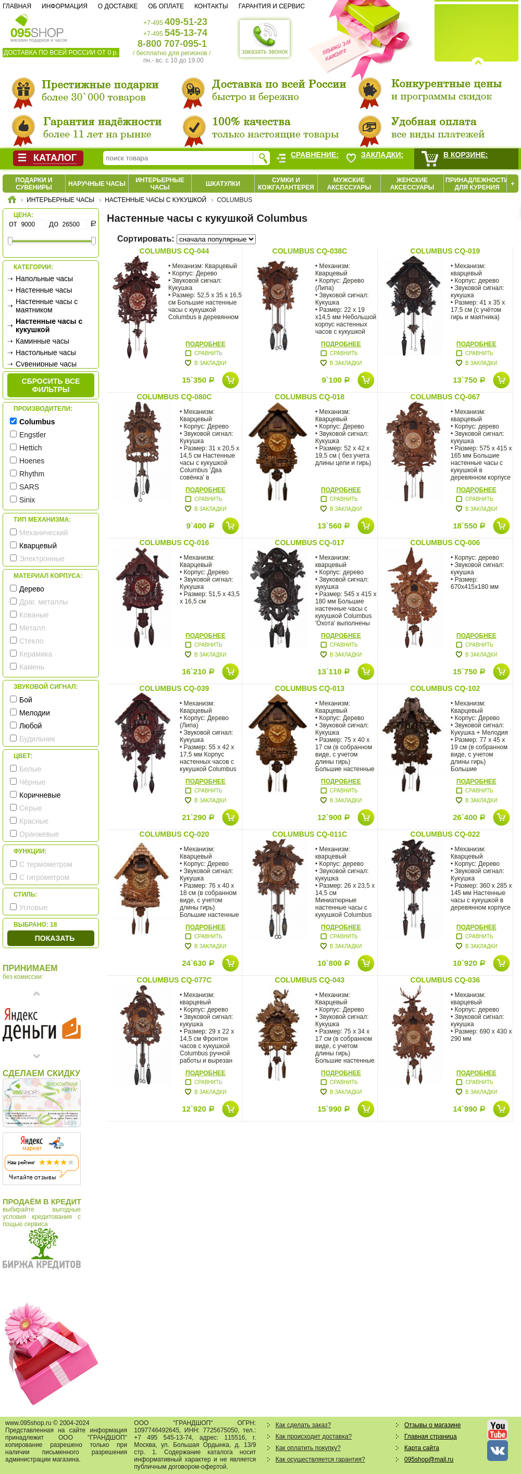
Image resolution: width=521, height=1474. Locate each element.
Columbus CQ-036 (445, 980)
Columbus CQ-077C (174, 980)
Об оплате (166, 6)
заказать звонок (265, 38)
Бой (25, 700)
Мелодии (34, 713)
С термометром (45, 864)
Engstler (32, 435)
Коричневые (40, 795)
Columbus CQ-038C (310, 251)
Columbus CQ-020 (174, 834)
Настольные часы (46, 352)
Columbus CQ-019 (445, 251)
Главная (17, 6)
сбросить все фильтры (51, 385)
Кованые (34, 615)
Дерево (31, 589)
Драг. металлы (43, 602)
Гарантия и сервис (272, 6)
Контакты (211, 6)
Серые (30, 808)
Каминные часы (42, 341)
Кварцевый (38, 545)
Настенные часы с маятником (47, 305)
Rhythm (31, 474)
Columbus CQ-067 (445, 397)
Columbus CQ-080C (174, 397)
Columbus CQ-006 (445, 542)
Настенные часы (44, 290)
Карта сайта (421, 1448)
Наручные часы (97, 183)
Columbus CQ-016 (174, 542)
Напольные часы (44, 278)
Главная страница (430, 1436)
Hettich (30, 448)
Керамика (35, 654)
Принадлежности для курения (476, 184)
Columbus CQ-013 (310, 688)
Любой (30, 726)
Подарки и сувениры (34, 184)
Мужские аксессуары (349, 184)
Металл (32, 628)
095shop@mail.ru (428, 1459)
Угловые (33, 907)
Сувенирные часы (46, 364)
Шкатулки (223, 183)
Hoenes (31, 461)
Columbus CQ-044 (174, 251)
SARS (29, 487)
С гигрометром (44, 877)
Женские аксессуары (412, 184)
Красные (33, 821)
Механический (43, 532)
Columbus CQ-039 (174, 688)
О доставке (118, 6)
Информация (65, 6)
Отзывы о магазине (432, 1425)
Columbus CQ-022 (445, 834)
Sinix (27, 500)
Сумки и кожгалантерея (286, 184)
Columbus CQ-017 (310, 542)
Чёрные (32, 782)
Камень (31, 667)
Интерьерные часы (159, 184)
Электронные (42, 559)
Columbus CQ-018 (310, 397)
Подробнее (205, 344)
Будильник (37, 739)
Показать (55, 938)
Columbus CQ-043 (310, 980)
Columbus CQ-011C (310, 834)
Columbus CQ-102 (445, 688)
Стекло (31, 641)
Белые (30, 769)
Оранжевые (39, 834)
